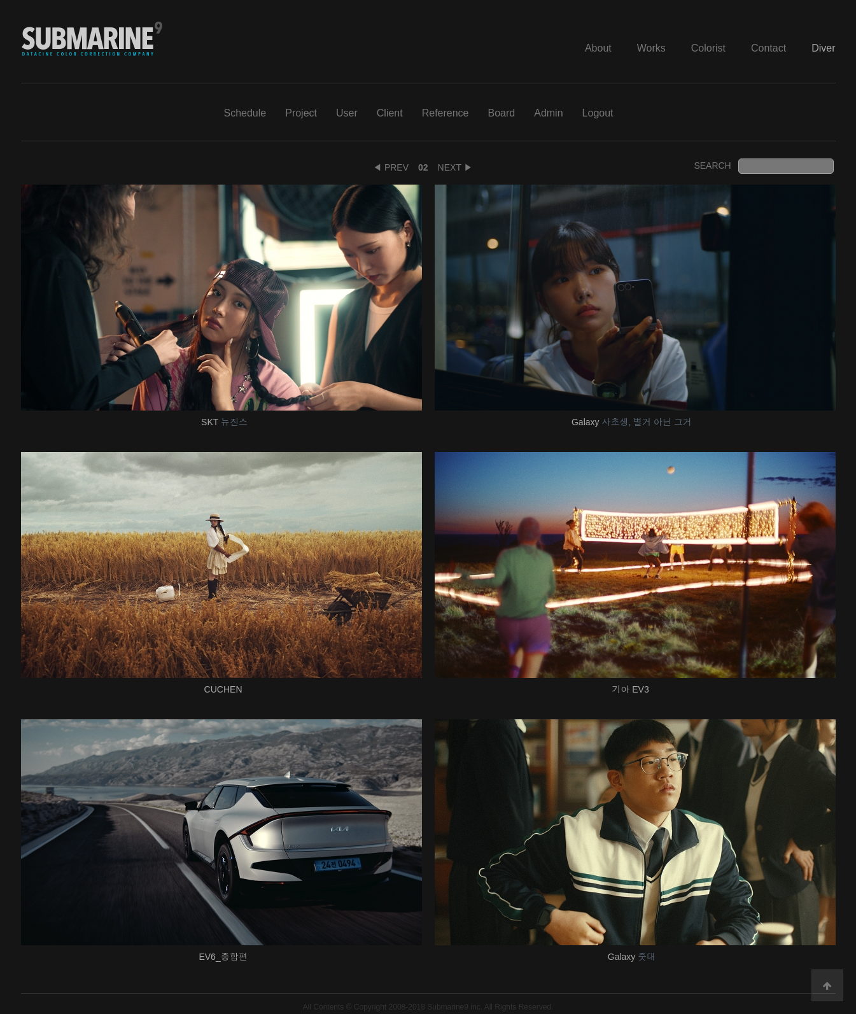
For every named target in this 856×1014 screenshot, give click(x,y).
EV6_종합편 (224, 957)
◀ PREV (391, 167)
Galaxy (632, 422)
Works (651, 48)
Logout (598, 113)
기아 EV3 (631, 689)
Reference (445, 113)
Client (390, 113)
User (347, 113)
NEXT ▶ (455, 167)
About (598, 48)
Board (502, 113)
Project (301, 113)
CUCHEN (224, 689)
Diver (823, 48)
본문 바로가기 (0, 0)
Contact (768, 48)
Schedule (244, 113)
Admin (548, 113)
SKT (224, 422)
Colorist (708, 48)
